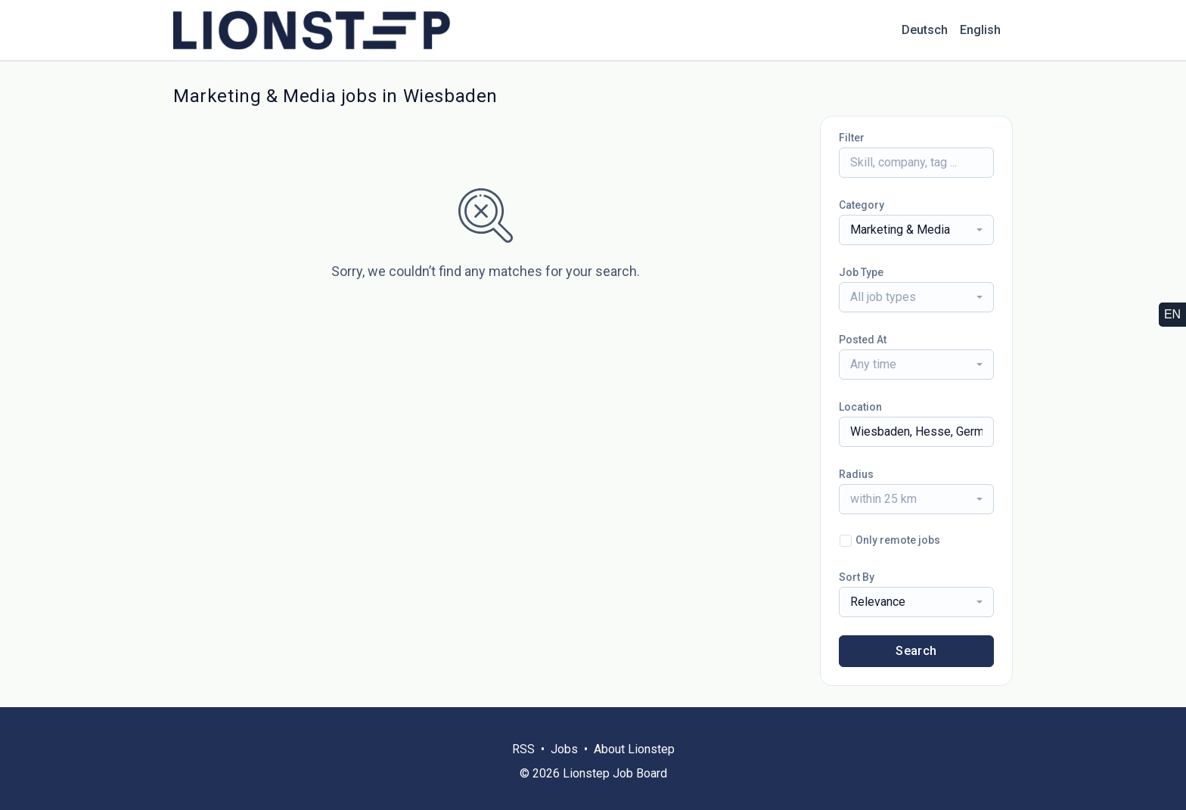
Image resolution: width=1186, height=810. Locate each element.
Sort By (856, 577)
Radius (856, 474)
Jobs (564, 749)
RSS (523, 749)
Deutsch (925, 30)
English (980, 30)
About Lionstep (634, 749)
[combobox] (916, 230)
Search (916, 651)
